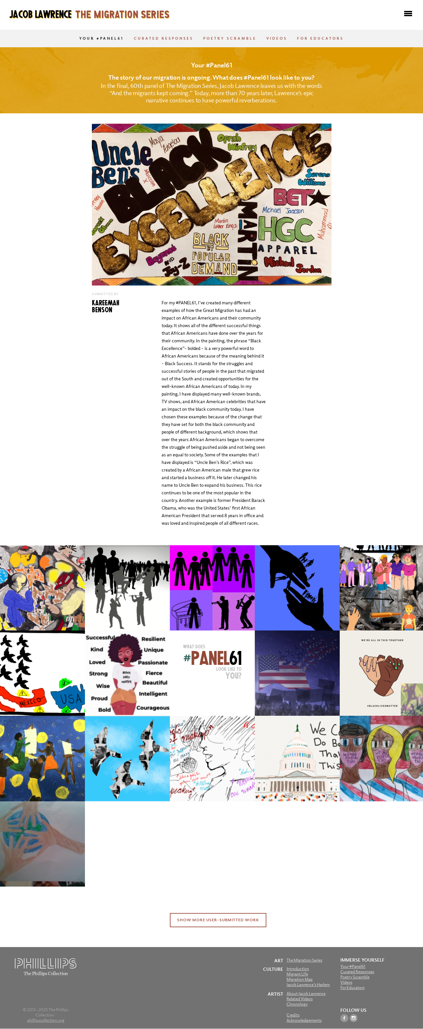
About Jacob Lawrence (306, 993)
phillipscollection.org (45, 1020)
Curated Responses (163, 38)
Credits (293, 1015)
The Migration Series (304, 960)
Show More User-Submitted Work (218, 920)
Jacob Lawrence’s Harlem (308, 984)
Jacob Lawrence (89, 13)
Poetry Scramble (229, 38)
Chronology (297, 1004)
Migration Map (300, 979)
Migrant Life (297, 974)
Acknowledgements (304, 1020)
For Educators (320, 38)
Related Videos (300, 999)
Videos (276, 38)
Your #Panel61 (101, 38)
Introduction (298, 969)
